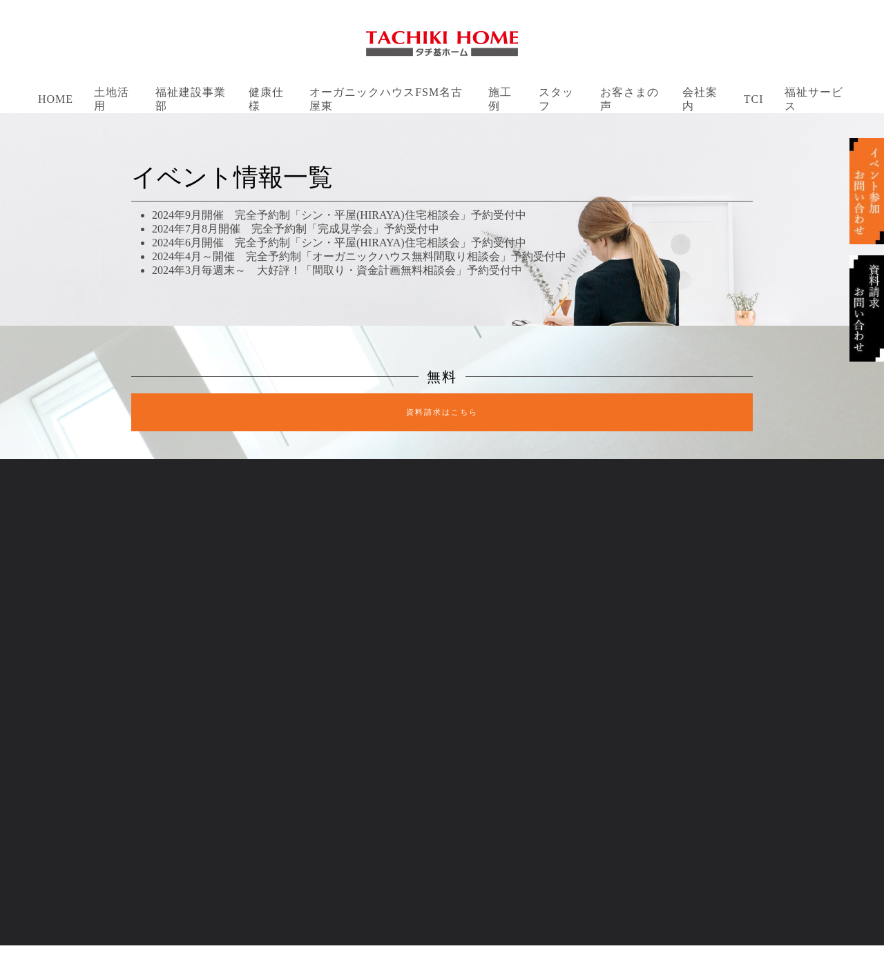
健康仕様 (266, 99)
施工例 (500, 99)
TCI (754, 99)
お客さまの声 (629, 99)
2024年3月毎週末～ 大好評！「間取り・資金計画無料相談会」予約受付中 (337, 270)
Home (55, 99)
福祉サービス (814, 99)
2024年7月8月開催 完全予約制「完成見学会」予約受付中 (295, 229)
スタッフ (556, 99)
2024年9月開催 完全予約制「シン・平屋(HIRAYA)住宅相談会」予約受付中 (339, 215)
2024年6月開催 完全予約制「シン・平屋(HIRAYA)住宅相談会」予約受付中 (339, 242)
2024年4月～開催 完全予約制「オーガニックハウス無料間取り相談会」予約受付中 (359, 256)
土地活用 (111, 99)
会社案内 (700, 99)
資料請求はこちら (442, 412)
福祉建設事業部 (190, 99)
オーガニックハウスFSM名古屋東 (386, 99)
